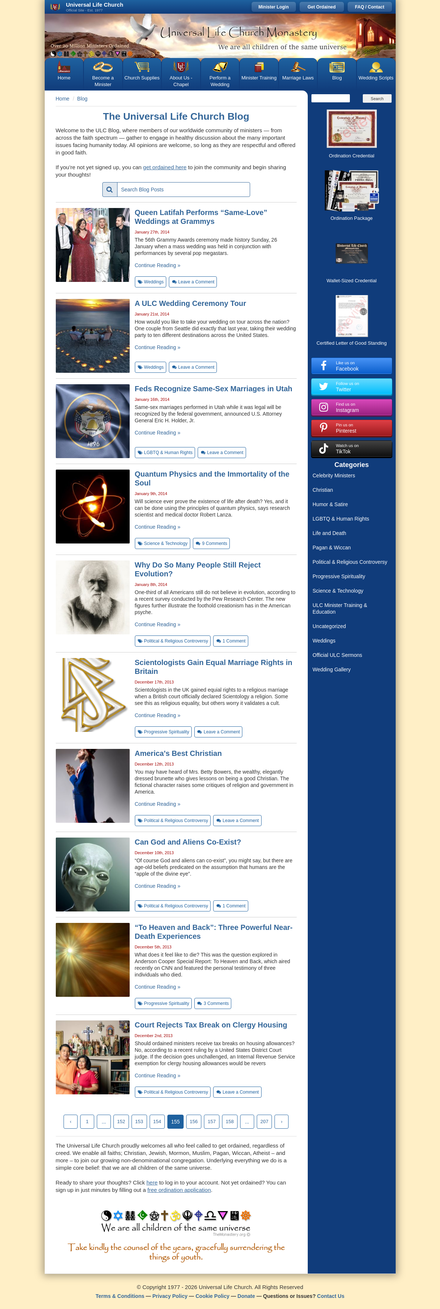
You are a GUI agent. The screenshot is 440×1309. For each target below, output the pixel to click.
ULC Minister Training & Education (340, 608)
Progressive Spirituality (339, 576)
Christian (323, 490)
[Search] (330, 98)
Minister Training (258, 78)
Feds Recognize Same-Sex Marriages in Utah (214, 389)
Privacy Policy (170, 1296)
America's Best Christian (178, 753)
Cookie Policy (212, 1296)
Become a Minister (103, 81)
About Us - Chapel (181, 81)
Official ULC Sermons (337, 655)
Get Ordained (321, 7)
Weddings (324, 641)
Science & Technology (338, 591)
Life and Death (329, 533)
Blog (337, 78)
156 (194, 1121)
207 (264, 1121)
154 (157, 1121)
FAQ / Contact (369, 7)
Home (64, 78)
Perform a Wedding (220, 81)
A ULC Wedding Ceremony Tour (190, 303)
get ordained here (165, 167)
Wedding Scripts (376, 78)
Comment (230, 641)
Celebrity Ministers (334, 475)
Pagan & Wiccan (332, 547)
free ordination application (179, 1190)
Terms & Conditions (120, 1296)
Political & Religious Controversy (350, 562)
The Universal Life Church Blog (176, 116)
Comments (211, 543)
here (151, 1182)
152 (121, 1121)
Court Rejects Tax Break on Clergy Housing (211, 1025)
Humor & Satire (330, 504)
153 (139, 1121)
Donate (246, 1296)
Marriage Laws (298, 78)
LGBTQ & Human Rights (341, 519)
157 (212, 1121)
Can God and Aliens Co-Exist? (188, 842)
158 (230, 1121)
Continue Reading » (158, 265)
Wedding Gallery (332, 669)
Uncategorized (329, 626)
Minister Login (274, 7)
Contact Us (330, 1296)
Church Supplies (142, 78)
